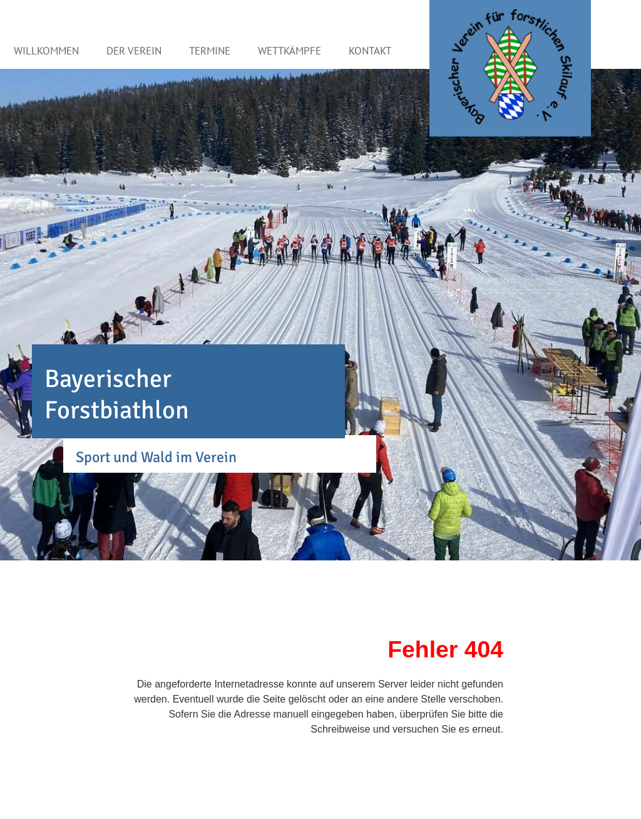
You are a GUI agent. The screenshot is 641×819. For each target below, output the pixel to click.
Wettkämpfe (289, 50)
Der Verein (134, 50)
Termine (209, 50)
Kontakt (370, 50)
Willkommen (46, 50)
